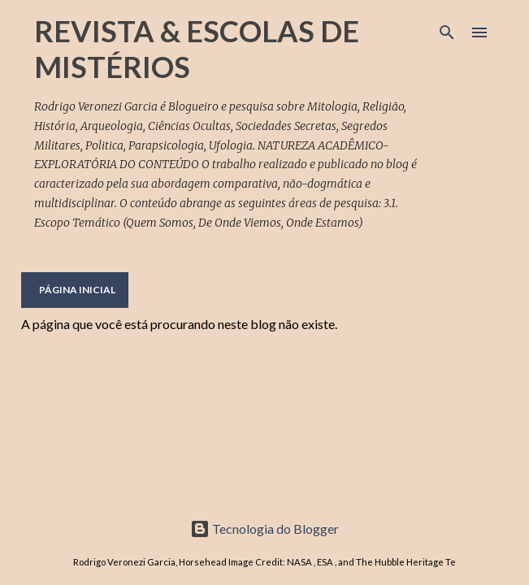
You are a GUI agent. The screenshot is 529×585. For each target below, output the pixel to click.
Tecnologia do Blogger (264, 528)
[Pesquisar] (447, 32)
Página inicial (77, 290)
